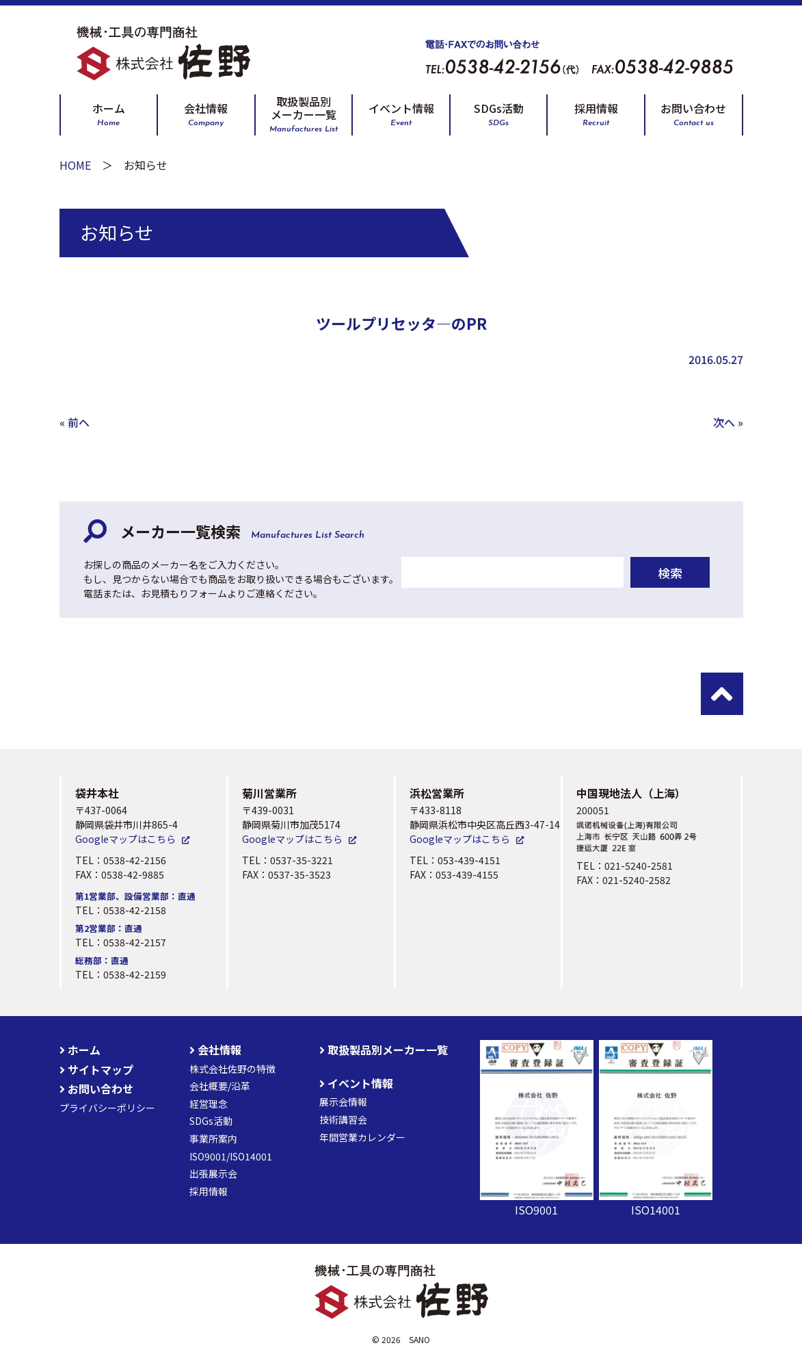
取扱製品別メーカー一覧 (303, 114)
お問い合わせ (693, 114)
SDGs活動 (499, 114)
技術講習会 (343, 1119)
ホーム (108, 114)
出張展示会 (213, 1173)
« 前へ (74, 422)
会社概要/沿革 (219, 1086)
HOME (75, 165)
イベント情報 (401, 114)
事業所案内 (213, 1138)
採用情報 (596, 114)
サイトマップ (96, 1069)
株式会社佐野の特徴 (232, 1069)
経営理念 (208, 1103)
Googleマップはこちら (125, 839)
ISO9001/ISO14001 (230, 1156)
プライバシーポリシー (107, 1108)
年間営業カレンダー (362, 1137)
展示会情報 (343, 1101)
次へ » (728, 422)
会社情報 (206, 114)
